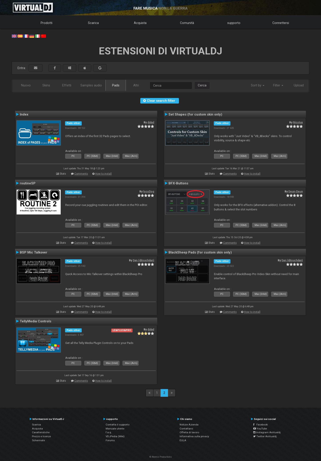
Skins (46, 85)
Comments (81, 173)
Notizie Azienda (189, 424)
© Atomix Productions (160, 456)
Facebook (260, 424)
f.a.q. (109, 432)
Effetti (66, 85)
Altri (136, 85)
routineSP (28, 183)
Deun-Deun (295, 191)
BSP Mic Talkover (33, 252)
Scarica (93, 23)
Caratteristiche (41, 432)
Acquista (140, 23)
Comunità (187, 23)
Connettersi (280, 23)
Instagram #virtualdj (267, 432)
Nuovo (26, 85)
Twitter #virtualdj (265, 436)
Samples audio (91, 85)
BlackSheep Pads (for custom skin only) (200, 252)
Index (24, 114)
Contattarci (186, 428)
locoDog (148, 191)
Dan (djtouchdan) (143, 260)
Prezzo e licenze (41, 436)
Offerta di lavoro (189, 432)
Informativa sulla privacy (194, 436)
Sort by (257, 85)
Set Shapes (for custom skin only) (195, 114)
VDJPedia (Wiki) (115, 436)
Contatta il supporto (117, 424)
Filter (278, 85)
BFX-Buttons (178, 183)
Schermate (38, 440)
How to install (103, 173)
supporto (233, 23)
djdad (150, 122)
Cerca (202, 85)
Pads (115, 85)
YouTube (260, 428)
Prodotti (46, 23)
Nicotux (298, 122)
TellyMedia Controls (35, 321)
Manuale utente (115, 428)
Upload (299, 85)
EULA (183, 440)
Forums (110, 440)
